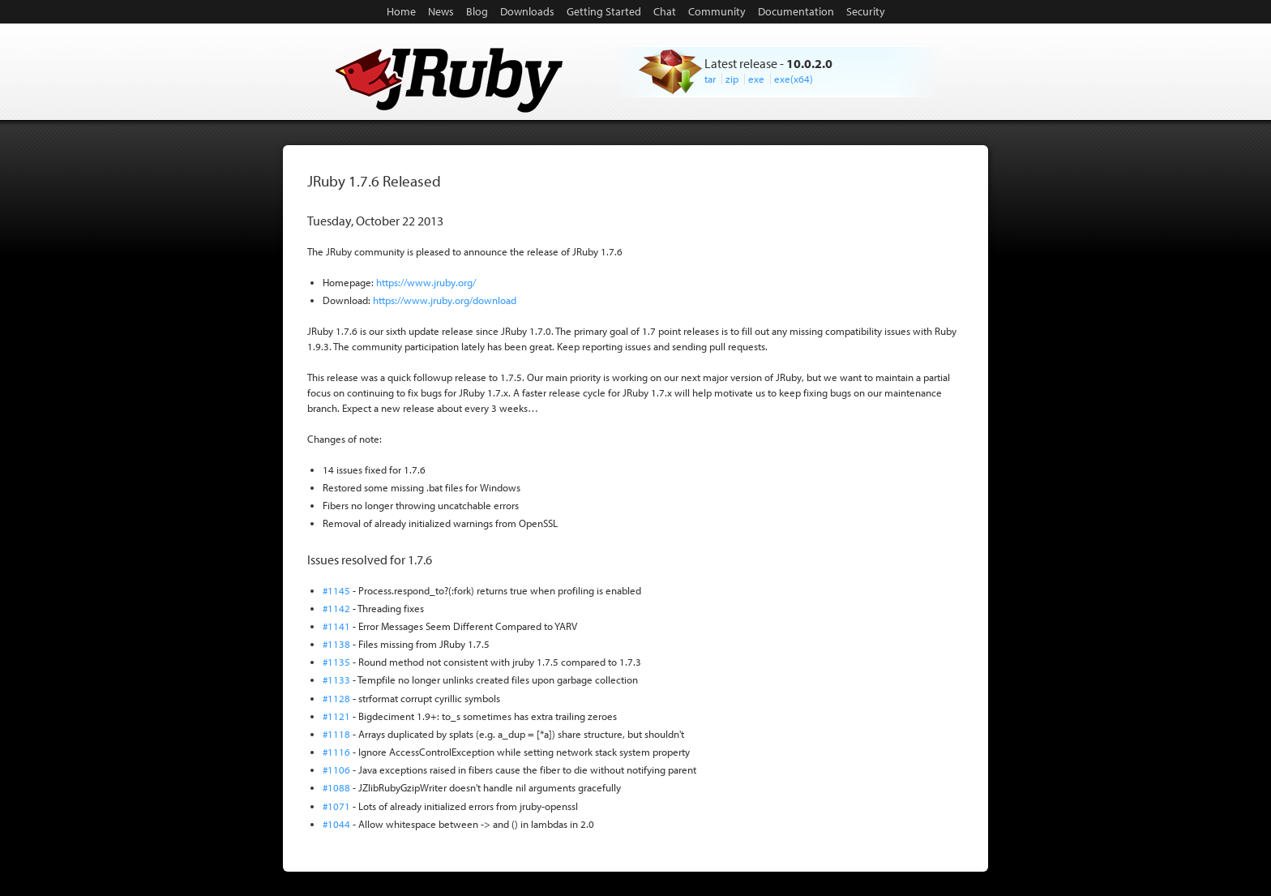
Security (865, 11)
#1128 (336, 698)
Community (717, 11)
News (441, 11)
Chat (664, 11)
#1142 (336, 608)
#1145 (336, 590)
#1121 (336, 716)
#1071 (336, 806)
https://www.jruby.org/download (444, 300)
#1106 (336, 769)
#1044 (336, 823)
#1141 (336, 625)
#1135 (336, 661)
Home (401, 11)
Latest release (740, 63)
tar (710, 78)
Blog (477, 11)
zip (731, 78)
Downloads (527, 11)
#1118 (336, 733)
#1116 (336, 751)
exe (756, 78)
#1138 (336, 643)
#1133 (336, 679)
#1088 (336, 787)
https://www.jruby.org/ (426, 282)
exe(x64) (793, 78)
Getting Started (604, 11)
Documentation (796, 11)
